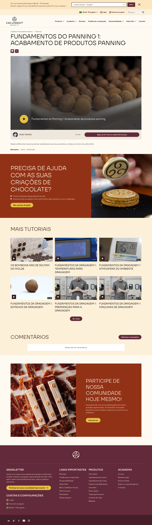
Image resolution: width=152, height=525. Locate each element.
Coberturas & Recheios (98, 484)
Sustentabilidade (66, 481)
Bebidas (92, 501)
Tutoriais (38, 32)
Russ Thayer (25, 134)
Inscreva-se (93, 420)
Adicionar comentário (130, 337)
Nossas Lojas (123, 477)
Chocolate (93, 474)
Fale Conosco (64, 491)
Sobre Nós (63, 484)
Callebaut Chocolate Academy (22, 32)
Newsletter (64, 494)
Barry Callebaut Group (68, 487)
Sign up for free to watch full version (112, 135)
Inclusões (92, 487)
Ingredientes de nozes (98, 481)
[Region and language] (99, 4)
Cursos (121, 474)
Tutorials (121, 487)
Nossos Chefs (123, 481)
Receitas (82, 21)
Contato (142, 21)
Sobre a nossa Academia (128, 484)
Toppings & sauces (96, 494)
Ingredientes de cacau (98, 477)
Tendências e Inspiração (97, 21)
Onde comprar (65, 498)
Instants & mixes (95, 498)
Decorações (93, 491)
